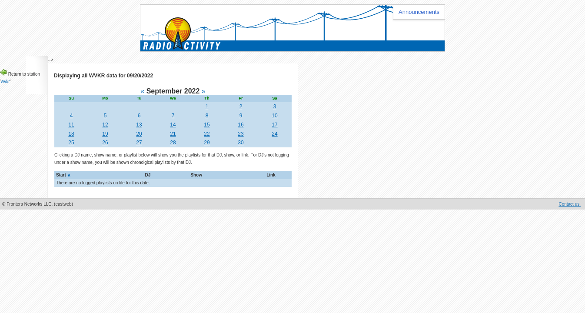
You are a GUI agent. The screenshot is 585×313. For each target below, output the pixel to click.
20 (139, 134)
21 (173, 134)
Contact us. (569, 204)
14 (173, 125)
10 (274, 116)
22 (206, 134)
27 (139, 143)
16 (240, 125)
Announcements (419, 12)
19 (105, 134)
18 (71, 134)
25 (71, 143)
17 (274, 125)
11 (71, 125)
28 (173, 143)
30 (240, 143)
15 (206, 125)
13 (139, 125)
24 (274, 134)
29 (206, 143)
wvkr (5, 81)
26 (105, 143)
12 (105, 125)
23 (240, 134)
